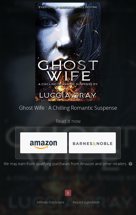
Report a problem (86, 202)
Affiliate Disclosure (50, 202)
